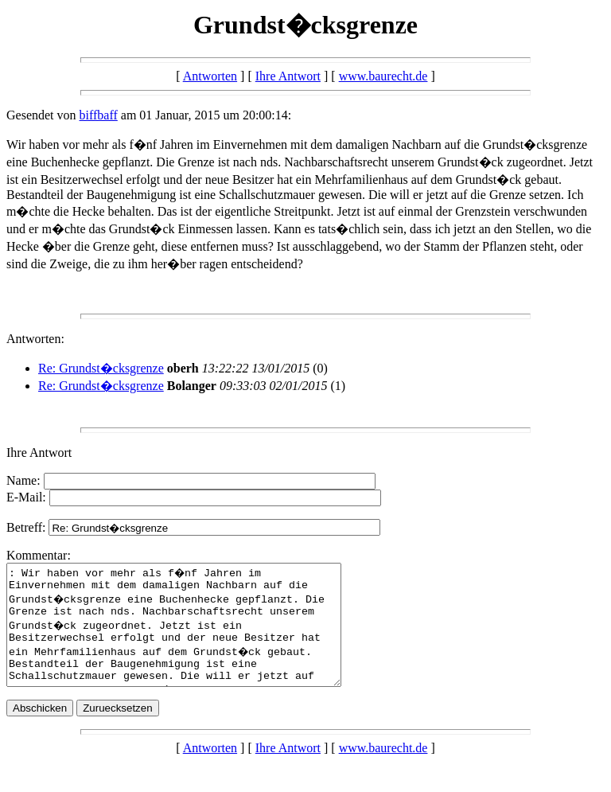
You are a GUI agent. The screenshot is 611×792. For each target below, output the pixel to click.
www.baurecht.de (383, 76)
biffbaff (99, 115)
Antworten (210, 76)
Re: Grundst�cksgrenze (101, 368)
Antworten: (35, 338)
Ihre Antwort (288, 76)
